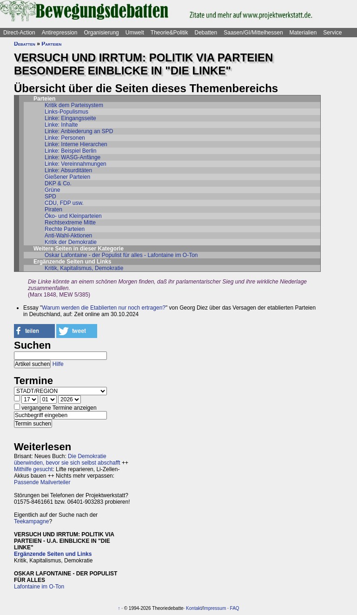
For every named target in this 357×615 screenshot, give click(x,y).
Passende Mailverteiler (42, 482)
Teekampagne (31, 521)
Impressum (214, 608)
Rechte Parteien (65, 229)
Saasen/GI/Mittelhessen (253, 32)
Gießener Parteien (67, 177)
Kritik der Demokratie (71, 242)
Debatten (206, 32)
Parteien (51, 44)
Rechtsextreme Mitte (70, 222)
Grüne (52, 190)
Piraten (53, 209)
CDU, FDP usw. (64, 203)
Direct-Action (19, 32)
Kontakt (194, 608)
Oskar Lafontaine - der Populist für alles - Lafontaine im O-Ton (121, 255)
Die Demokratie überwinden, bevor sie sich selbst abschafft (67, 459)
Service (332, 32)
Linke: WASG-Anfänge (72, 157)
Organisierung (101, 32)
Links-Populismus (66, 111)
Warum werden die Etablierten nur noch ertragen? (103, 307)
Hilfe (58, 364)
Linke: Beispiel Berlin (70, 151)
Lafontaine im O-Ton (39, 586)
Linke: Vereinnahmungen (75, 164)
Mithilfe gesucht (33, 469)
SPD (50, 196)
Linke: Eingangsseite (70, 118)
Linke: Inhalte (61, 125)
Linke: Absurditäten (68, 170)
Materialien (303, 32)
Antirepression (60, 32)
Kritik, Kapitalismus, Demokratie (84, 268)
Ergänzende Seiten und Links (53, 554)
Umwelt (135, 32)
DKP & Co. (58, 183)
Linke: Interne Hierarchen (76, 144)
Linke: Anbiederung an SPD (79, 131)
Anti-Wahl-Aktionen (68, 235)
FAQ (234, 608)
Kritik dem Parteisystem (74, 105)
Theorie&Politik (169, 32)
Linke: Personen (65, 138)
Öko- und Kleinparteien (73, 216)
